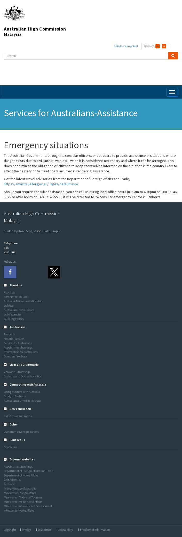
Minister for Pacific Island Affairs (23, 502)
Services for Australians (18, 343)
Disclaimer (44, 529)
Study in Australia (15, 396)
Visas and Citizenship (17, 372)
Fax (6, 247)
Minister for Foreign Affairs (20, 493)
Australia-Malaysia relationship (23, 301)
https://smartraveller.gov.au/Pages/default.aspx (41, 184)
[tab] (91, 285)
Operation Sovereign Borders (21, 431)
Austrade (9, 484)
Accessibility (65, 529)
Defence (8, 305)
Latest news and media (18, 416)
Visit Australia (12, 480)
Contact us (10, 447)
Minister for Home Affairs (19, 510)
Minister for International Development (28, 506)
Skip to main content (126, 46)
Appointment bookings (18, 347)
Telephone (11, 243)
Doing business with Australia (22, 392)
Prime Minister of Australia (20, 488)
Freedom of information (95, 529)
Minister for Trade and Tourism (23, 497)
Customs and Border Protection (23, 376)
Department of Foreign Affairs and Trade (28, 471)
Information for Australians (21, 352)
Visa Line (9, 252)
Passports (9, 334)
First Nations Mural (16, 297)
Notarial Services (14, 339)
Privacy (26, 529)
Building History (14, 319)
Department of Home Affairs (21, 475)
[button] (13, 285)
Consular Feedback (15, 356)
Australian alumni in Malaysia (22, 400)
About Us (9, 292)
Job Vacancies (12, 314)
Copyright (10, 529)
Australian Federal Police (19, 310)
